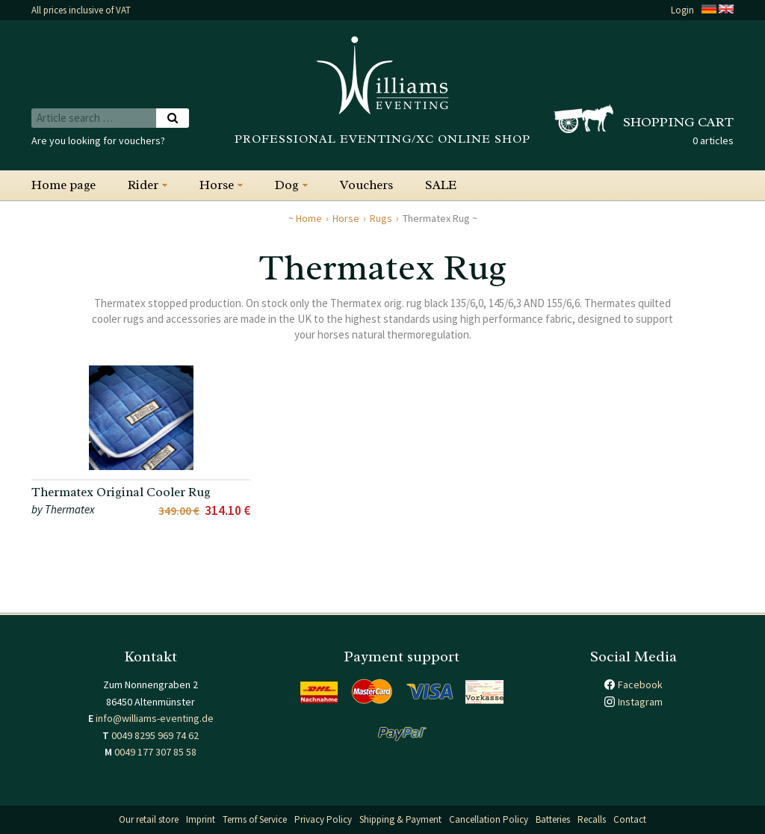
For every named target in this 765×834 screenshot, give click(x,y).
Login (682, 10)
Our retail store (149, 819)
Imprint (200, 819)
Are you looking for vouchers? (98, 140)
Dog (287, 185)
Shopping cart (678, 122)
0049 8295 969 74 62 (155, 735)
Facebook (640, 684)
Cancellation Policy (488, 819)
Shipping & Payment (400, 819)
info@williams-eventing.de (155, 718)
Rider (143, 185)
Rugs (381, 218)
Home (309, 218)
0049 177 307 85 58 (155, 752)
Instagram (640, 701)
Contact (629, 819)
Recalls (591, 819)
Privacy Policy (323, 819)
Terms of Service (255, 819)
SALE (440, 185)
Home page (63, 185)
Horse (216, 185)
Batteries (553, 819)
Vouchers (366, 185)
